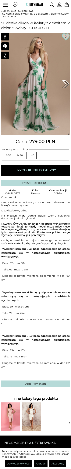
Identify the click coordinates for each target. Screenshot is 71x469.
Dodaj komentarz (35, 383)
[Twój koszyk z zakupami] (66, 4)
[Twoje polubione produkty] (15, 4)
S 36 (8, 155)
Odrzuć (40, 463)
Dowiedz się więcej (18, 463)
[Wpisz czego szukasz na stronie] (52, 4)
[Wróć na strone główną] (34, 5)
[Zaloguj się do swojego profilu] (59, 6)
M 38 (20, 155)
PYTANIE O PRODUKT (35, 183)
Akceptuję (57, 463)
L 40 (31, 155)
